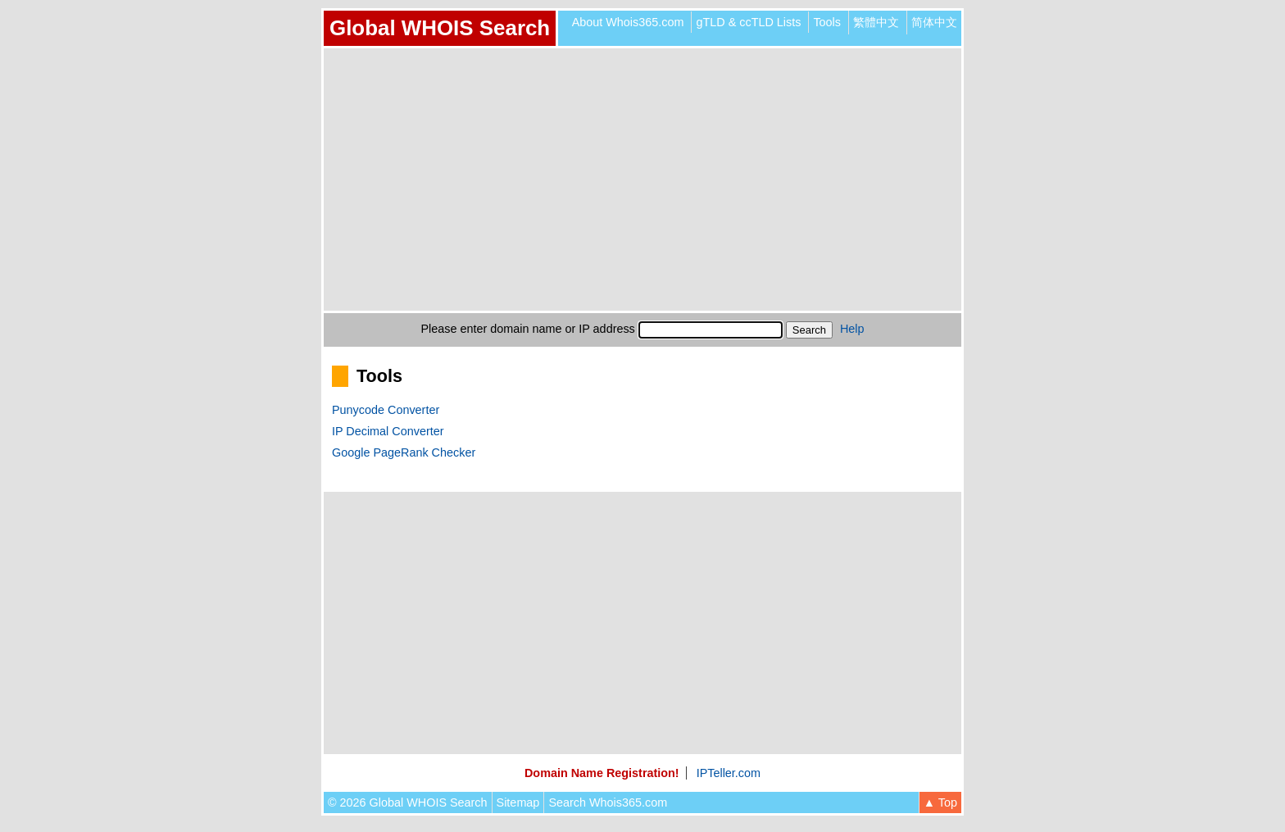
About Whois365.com (628, 22)
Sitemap (518, 802)
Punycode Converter (385, 409)
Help (852, 328)
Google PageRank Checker (403, 452)
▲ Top (940, 802)
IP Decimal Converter (388, 431)
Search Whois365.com (607, 802)
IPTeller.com (729, 773)
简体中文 (934, 22)
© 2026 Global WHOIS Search (408, 802)
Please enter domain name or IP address (528, 328)
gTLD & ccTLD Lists (748, 22)
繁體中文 (876, 22)
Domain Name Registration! (601, 773)
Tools (827, 22)
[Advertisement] (642, 179)
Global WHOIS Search (439, 27)
